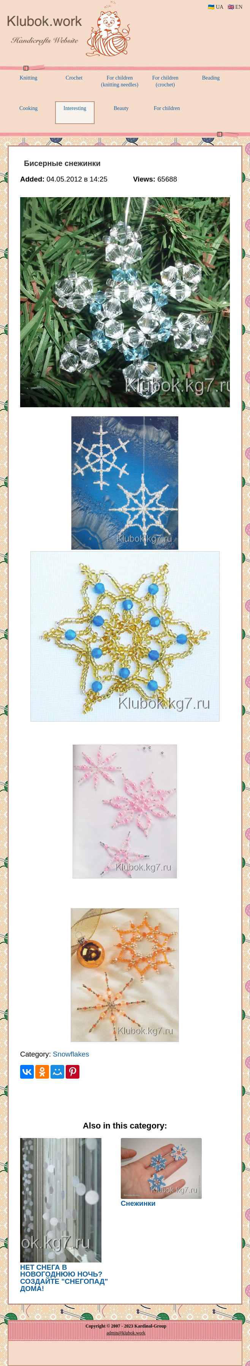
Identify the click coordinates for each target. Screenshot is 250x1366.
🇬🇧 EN (235, 7)
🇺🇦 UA (215, 7)
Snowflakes (71, 1054)
